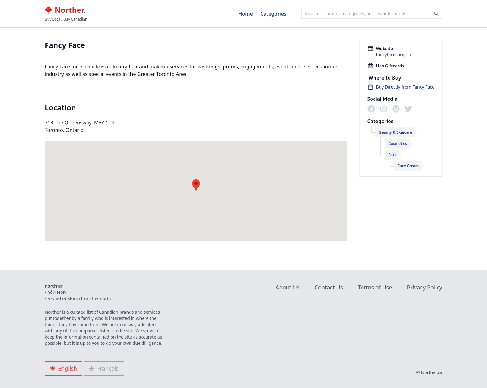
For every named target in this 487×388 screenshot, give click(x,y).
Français (104, 368)
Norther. (65, 10)
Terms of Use (375, 287)
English (63, 368)
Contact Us (329, 287)
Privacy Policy (424, 287)
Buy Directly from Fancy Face (405, 87)
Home (245, 13)
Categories (273, 13)
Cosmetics (398, 143)
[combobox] (372, 13)
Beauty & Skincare (395, 132)
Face (393, 154)
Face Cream (408, 166)
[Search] (436, 13)
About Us (287, 287)
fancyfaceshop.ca (393, 55)
